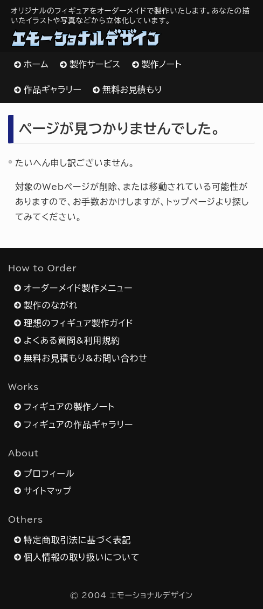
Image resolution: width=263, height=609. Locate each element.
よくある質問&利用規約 (72, 340)
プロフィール (49, 473)
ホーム (36, 64)
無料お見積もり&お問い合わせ (85, 358)
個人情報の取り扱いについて (82, 557)
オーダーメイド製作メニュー (78, 288)
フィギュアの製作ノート (69, 406)
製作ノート (162, 64)
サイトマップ (48, 491)
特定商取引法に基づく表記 (77, 540)
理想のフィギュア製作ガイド (79, 323)
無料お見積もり (132, 89)
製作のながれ (51, 305)
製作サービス (95, 64)
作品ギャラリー (52, 89)
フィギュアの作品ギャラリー (78, 424)
